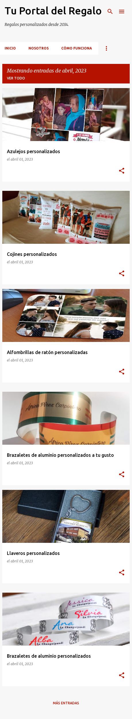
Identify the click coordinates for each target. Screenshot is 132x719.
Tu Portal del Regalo (53, 10)
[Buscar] (110, 11)
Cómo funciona (76, 48)
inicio (10, 48)
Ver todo (16, 78)
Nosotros (38, 48)
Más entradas (66, 703)
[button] (121, 171)
